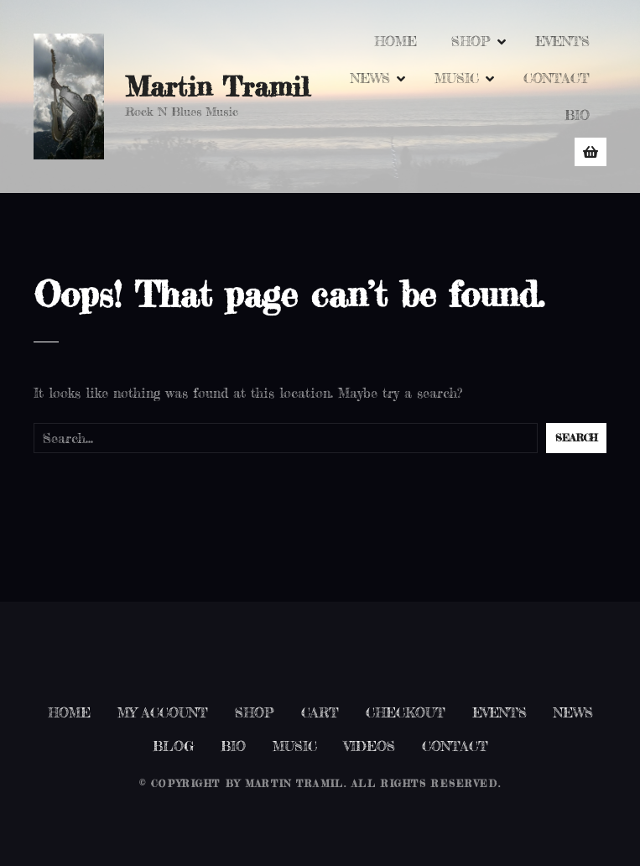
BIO (577, 115)
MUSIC (456, 78)
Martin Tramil (217, 86)
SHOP (471, 41)
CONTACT (556, 78)
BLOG (173, 746)
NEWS (370, 78)
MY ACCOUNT (162, 712)
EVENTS (562, 41)
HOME (395, 41)
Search (576, 437)
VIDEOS (369, 746)
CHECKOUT (405, 712)
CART (320, 712)
